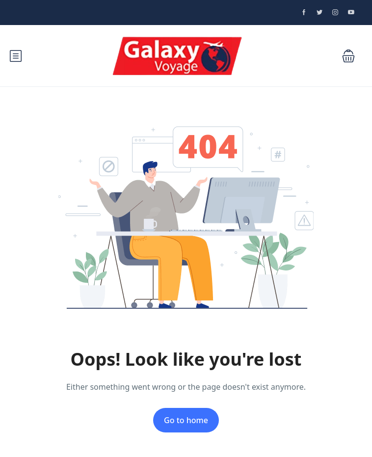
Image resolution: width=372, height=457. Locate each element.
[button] (348, 56)
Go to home (186, 420)
